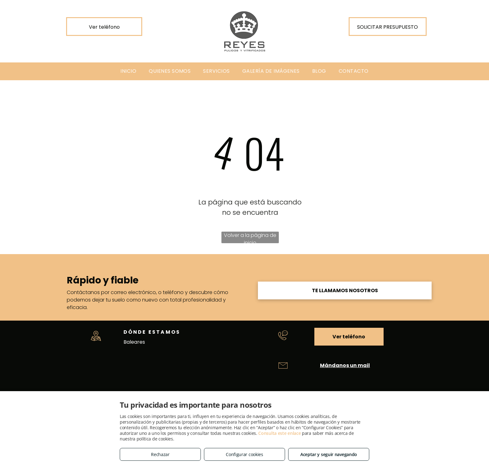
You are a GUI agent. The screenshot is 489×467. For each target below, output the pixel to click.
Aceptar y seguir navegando (328, 454)
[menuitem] (128, 71)
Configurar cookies (244, 454)
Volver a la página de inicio (250, 237)
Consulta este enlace (279, 433)
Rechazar (160, 454)
